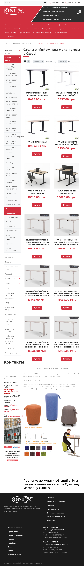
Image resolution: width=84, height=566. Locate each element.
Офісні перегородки (11, 249)
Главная (46, 8)
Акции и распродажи (61, 8)
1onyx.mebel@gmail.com (58, 552)
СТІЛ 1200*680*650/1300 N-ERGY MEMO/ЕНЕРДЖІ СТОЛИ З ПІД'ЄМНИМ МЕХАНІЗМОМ (66, 242)
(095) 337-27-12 (58, 3)
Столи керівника (12, 217)
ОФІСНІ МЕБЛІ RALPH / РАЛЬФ (12, 74)
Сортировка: (38, 61)
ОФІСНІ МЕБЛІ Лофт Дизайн (12, 142)
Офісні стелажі (11, 231)
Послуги (46, 12)
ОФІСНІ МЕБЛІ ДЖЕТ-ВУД (12, 109)
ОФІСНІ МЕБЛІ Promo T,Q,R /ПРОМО (12, 67)
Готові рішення (11, 97)
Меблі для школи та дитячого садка (9, 340)
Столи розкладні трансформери (12, 199)
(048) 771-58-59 (52, 532)
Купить (37, 107)
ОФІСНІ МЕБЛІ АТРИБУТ (12, 81)
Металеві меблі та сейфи (42, 32)
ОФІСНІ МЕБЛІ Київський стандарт (12, 150)
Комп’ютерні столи (13, 204)
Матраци (35, 29)
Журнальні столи (25, 32)
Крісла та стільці (11, 25)
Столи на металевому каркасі (10, 237)
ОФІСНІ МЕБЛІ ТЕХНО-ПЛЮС (12, 188)
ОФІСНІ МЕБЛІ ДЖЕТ (12, 116)
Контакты (67, 20)
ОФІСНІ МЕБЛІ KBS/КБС (12, 181)
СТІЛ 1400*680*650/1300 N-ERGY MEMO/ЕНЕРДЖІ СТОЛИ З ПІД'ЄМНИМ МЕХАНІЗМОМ (37, 293)
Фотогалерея (10, 36)
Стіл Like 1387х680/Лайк (37, 142)
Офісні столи (10, 93)
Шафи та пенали (73, 29)
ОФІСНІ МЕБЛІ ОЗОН (12, 168)
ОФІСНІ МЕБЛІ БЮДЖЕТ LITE (12, 129)
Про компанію (58, 12)
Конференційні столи (64, 25)
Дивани (50, 25)
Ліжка (27, 29)
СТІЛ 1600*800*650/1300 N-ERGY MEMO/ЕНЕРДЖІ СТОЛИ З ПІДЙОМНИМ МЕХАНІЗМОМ (66, 344)
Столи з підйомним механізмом (10, 211)
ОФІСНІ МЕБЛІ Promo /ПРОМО (12, 103)
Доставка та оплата (51, 16)
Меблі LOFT (18, 29)
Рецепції (8, 29)
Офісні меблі (24, 25)
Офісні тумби (10, 244)
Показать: (62, 61)
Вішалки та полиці (61, 32)
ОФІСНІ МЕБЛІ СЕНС (12, 88)
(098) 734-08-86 (73, 3)
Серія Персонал (12, 222)
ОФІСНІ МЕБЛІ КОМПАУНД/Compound (13, 136)
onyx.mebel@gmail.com (18, 416)
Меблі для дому (10, 32)
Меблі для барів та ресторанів (52, 29)
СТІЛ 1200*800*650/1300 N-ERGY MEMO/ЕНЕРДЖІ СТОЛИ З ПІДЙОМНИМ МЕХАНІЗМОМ (66, 293)
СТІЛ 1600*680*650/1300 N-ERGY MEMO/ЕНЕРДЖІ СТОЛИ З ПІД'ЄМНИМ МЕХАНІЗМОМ (37, 242)
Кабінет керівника (38, 25)
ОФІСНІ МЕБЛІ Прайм (12, 175)
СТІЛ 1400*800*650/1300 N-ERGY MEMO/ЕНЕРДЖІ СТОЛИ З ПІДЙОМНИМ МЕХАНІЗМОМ (37, 344)
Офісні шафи (10, 226)
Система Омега (12, 193)
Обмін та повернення (51, 20)
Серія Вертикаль (12, 163)
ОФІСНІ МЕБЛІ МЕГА (12, 157)
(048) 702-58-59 (53, 547)
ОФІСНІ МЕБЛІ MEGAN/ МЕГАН (12, 123)
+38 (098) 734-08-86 (11, 410)
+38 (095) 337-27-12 (55, 535)
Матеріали (9, 348)
